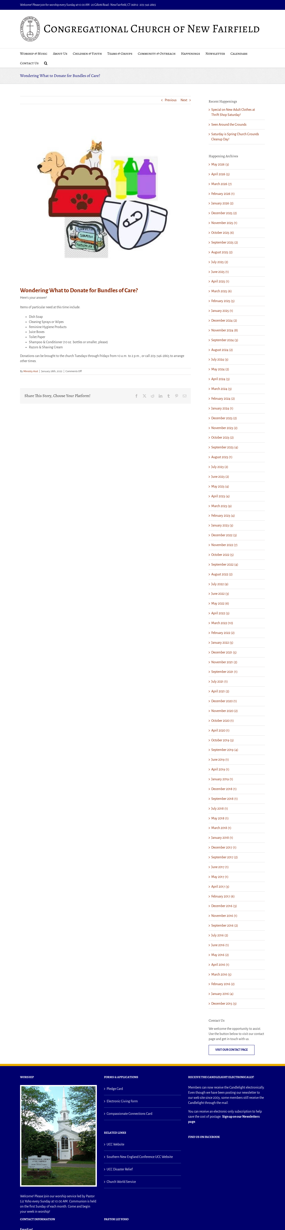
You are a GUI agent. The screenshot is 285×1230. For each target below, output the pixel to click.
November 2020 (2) (224, 711)
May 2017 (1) (219, 877)
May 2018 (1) (220, 818)
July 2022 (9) (219, 584)
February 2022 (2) (223, 633)
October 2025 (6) (222, 232)
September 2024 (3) (224, 340)
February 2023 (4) (223, 515)
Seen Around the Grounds (228, 124)
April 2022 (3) (220, 613)
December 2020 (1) (224, 701)
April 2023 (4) (220, 496)
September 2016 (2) (224, 925)
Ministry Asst (30, 371)
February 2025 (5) (223, 301)
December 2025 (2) (224, 213)
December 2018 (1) (224, 789)
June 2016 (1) (220, 945)
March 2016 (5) (221, 974)
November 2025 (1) (224, 223)
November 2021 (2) (224, 662)
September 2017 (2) (224, 857)
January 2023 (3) (222, 525)
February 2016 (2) (223, 984)
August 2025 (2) (222, 252)
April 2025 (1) (220, 281)
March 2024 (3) (221, 389)
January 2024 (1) (222, 408)
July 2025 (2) (219, 262)
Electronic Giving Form (122, 1101)
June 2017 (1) (220, 867)
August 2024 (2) (222, 350)
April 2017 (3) (220, 886)
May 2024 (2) (220, 369)
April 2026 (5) (220, 174)
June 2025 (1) (220, 272)
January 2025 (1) (222, 311)
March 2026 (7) (221, 184)
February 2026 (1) (223, 194)
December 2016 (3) (224, 906)
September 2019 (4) (224, 750)
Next (184, 100)
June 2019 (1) (220, 759)
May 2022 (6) (220, 603)
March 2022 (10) (222, 623)
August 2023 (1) (221, 457)
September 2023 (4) (224, 447)
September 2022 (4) (224, 564)
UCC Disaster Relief (120, 1169)
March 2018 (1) (221, 828)
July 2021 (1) (219, 681)
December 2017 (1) (223, 847)
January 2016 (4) (222, 994)
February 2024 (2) (223, 398)
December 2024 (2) (224, 320)
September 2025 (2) (224, 242)
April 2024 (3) (220, 379)
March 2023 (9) (221, 506)
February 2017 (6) (223, 896)
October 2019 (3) (222, 740)
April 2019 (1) (220, 769)
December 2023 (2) (224, 418)
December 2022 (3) (224, 535)
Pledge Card (115, 1089)
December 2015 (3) (224, 1003)
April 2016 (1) (220, 964)
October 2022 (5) (222, 555)
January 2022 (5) (222, 642)
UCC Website (115, 1144)
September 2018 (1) (224, 799)
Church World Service (121, 1182)
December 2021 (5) (224, 652)
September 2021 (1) (224, 671)
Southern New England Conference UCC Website (140, 1157)
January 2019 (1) (222, 779)
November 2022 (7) (224, 545)
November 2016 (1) (224, 915)
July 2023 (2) (219, 467)
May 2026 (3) (220, 164)
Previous (171, 100)
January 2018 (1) (222, 837)
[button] (45, 63)
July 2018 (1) (219, 808)
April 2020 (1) (220, 730)
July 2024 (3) (219, 359)
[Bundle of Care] (105, 194)
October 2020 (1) (222, 720)
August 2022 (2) (222, 574)
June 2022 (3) (220, 593)
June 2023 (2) (220, 476)
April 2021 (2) (220, 691)
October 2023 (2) (222, 437)
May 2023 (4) (220, 486)
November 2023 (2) (224, 428)
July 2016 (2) (219, 935)
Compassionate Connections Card (129, 1113)
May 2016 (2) (220, 955)
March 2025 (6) (221, 291)
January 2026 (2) (222, 203)
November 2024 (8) (224, 330)
